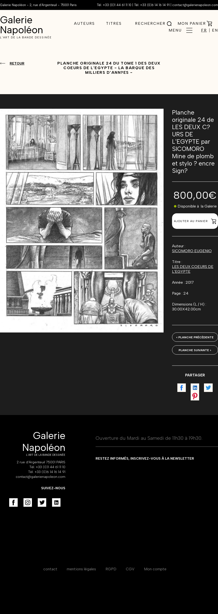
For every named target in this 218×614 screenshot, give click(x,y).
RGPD (110, 569)
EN (215, 30)
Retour (17, 63)
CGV (130, 569)
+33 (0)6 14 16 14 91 (155, 5)
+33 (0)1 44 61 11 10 (117, 5)
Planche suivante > (195, 350)
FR (204, 30)
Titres (114, 23)
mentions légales (81, 569)
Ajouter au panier (195, 221)
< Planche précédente (195, 337)
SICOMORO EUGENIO (192, 251)
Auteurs (84, 23)
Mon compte (155, 569)
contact (50, 569)
